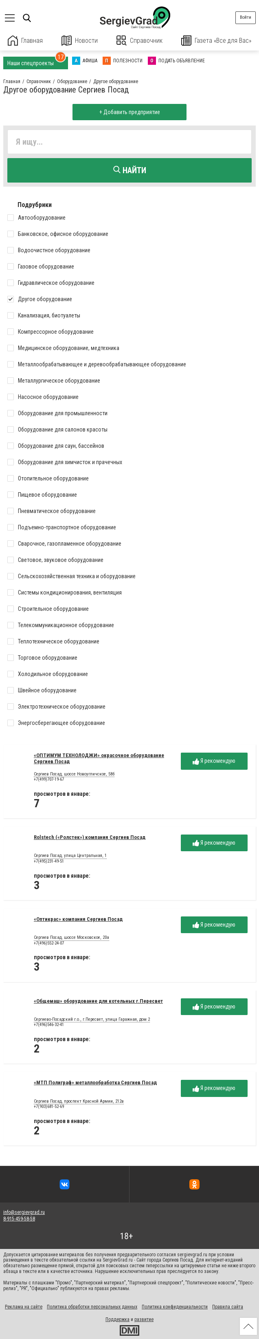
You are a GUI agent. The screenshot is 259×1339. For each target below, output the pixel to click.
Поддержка (117, 1319)
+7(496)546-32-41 (49, 1024)
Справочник (139, 40)
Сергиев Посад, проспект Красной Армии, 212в (79, 1101)
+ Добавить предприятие (129, 112)
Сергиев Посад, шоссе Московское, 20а (71, 937)
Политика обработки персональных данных (92, 1307)
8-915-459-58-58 (19, 1219)
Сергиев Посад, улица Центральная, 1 (70, 855)
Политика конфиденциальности (175, 1307)
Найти (129, 170)
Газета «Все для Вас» (216, 40)
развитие (144, 1319)
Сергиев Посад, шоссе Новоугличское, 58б (74, 774)
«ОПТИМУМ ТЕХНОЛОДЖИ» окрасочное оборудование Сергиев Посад (99, 758)
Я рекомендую (214, 761)
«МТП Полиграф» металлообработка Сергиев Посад (95, 1082)
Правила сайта (227, 1307)
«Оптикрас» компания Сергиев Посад (78, 919)
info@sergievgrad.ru (24, 1212)
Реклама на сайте (23, 1307)
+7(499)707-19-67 (49, 779)
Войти (245, 17)
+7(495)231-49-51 (49, 861)
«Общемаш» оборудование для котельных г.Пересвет (98, 1001)
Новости (79, 40)
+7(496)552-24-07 (49, 943)
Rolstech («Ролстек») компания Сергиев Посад (89, 837)
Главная (25, 40)
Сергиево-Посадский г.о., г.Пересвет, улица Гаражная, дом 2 (92, 1019)
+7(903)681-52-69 (49, 1106)
